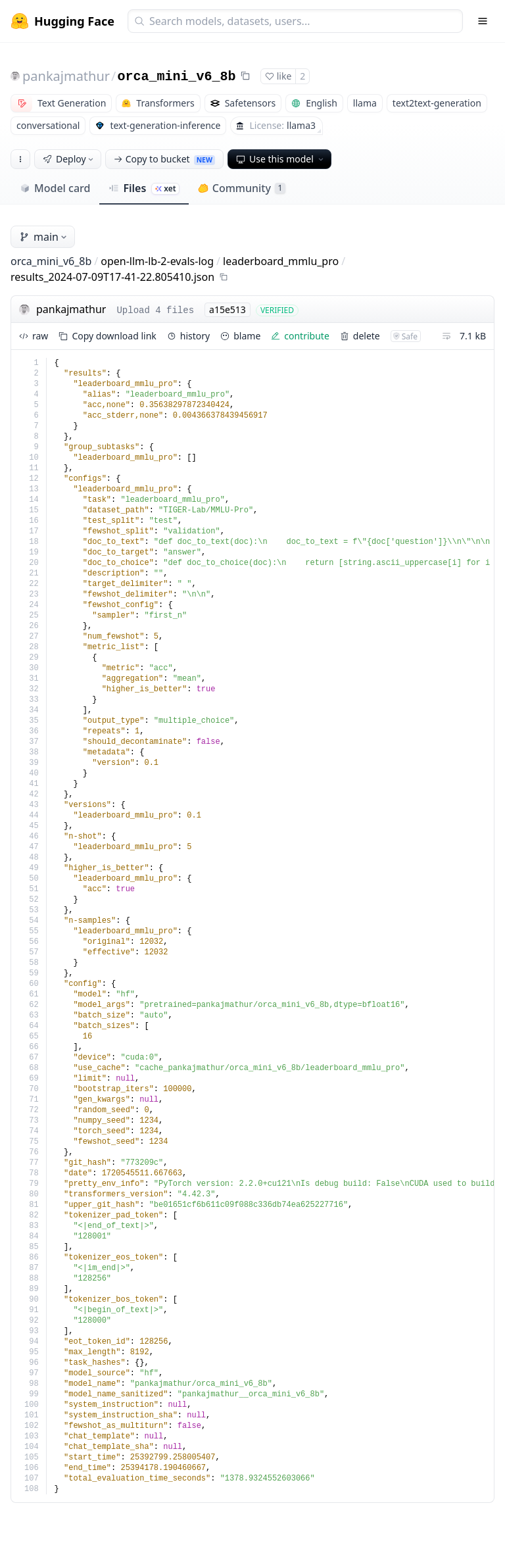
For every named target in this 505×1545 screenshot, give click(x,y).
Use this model (280, 159)
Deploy (69, 159)
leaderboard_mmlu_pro (281, 261)
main (44, 237)
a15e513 (227, 309)
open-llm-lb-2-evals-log (157, 261)
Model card (55, 188)
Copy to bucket (164, 159)
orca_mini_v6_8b (177, 76)
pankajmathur (66, 76)
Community (241, 188)
